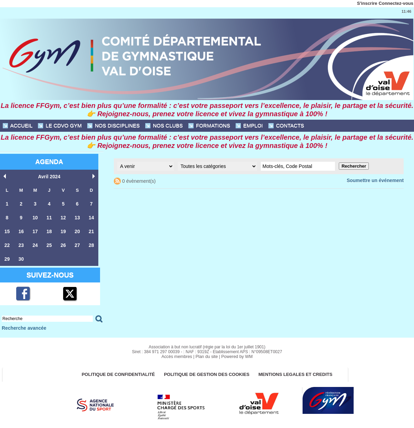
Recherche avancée (22, 325)
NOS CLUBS (164, 125)
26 (63, 243)
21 (91, 230)
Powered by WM (236, 354)
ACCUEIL (17, 125)
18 (49, 230)
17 (35, 230)
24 (35, 243)
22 (6, 243)
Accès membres (178, 354)
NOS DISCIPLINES (113, 125)
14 (91, 216)
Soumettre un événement (377, 180)
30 (21, 257)
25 (49, 243)
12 (63, 216)
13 (77, 216)
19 (63, 230)
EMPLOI (249, 125)
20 (77, 230)
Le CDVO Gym (59, 125)
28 (91, 243)
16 (21, 230)
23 (21, 243)
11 (49, 216)
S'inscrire (367, 3)
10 (35, 216)
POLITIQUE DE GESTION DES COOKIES (207, 372)
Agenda (49, 161)
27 (77, 243)
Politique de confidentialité (116, 372)
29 (6, 257)
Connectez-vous (396, 3)
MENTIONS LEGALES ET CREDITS (298, 372)
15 (6, 230)
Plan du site (207, 354)
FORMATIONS (209, 125)
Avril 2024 (49, 176)
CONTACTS (286, 125)
